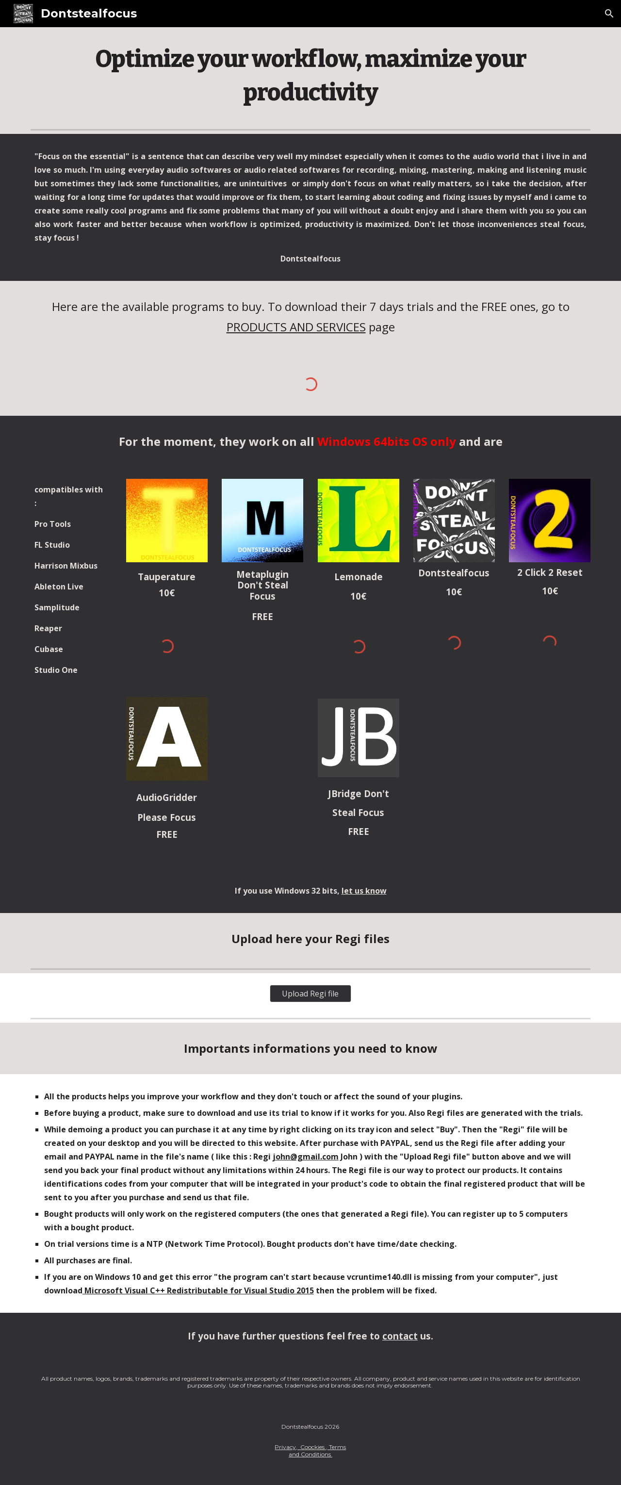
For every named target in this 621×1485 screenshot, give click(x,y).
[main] (310, 76)
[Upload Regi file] (310, 993)
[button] (609, 13)
